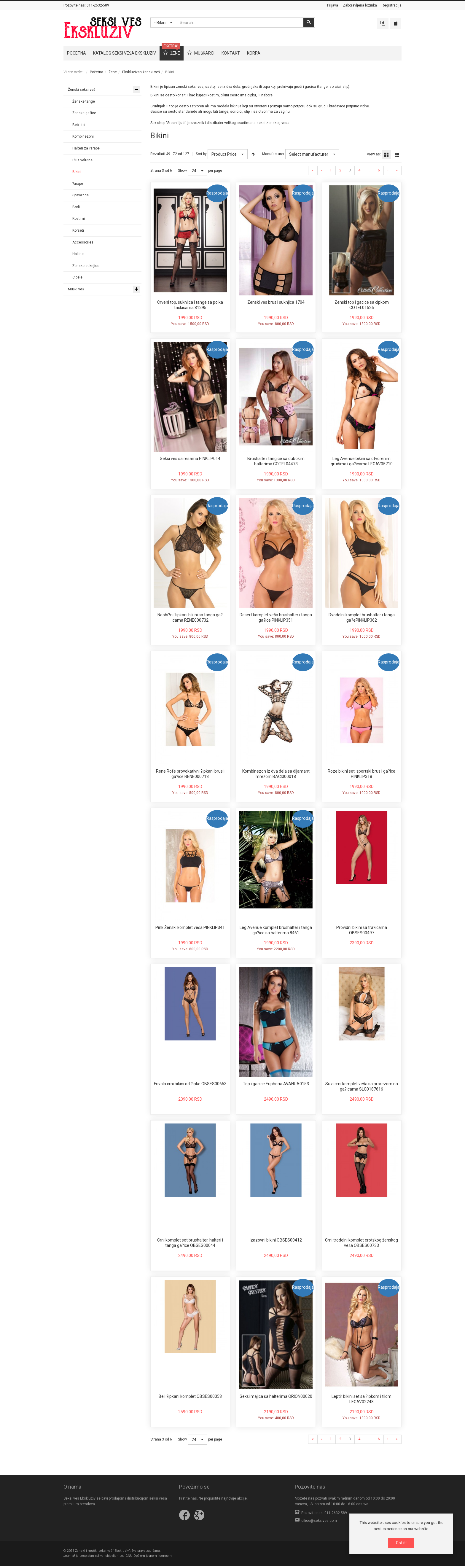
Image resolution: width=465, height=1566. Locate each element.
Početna (96, 72)
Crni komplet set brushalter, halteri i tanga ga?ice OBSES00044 (190, 1243)
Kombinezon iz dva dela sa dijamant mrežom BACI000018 (276, 774)
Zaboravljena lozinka (360, 5)
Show (182, 170)
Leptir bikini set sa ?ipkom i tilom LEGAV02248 (361, 1399)
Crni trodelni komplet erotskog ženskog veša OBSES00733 (361, 1243)
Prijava (332, 5)
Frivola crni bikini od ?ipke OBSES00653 (190, 1083)
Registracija (392, 5)
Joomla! (69, 1556)
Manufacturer (273, 154)
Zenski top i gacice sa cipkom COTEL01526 (362, 305)
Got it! (401, 1542)
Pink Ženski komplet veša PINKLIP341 (190, 927)
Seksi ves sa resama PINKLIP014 (190, 458)
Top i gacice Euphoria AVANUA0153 (276, 1083)
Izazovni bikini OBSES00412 (276, 1240)
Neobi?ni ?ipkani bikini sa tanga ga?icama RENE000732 (190, 617)
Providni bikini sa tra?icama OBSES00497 (361, 930)
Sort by (201, 154)
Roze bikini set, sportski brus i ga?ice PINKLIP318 (361, 774)
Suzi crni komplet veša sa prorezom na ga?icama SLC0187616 (361, 1086)
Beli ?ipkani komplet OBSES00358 (190, 1396)
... (369, 170)
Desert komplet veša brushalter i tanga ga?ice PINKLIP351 (276, 617)
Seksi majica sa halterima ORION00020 (276, 1396)
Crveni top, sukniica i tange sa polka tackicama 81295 (190, 305)
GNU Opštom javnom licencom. (149, 1556)
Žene (113, 72)
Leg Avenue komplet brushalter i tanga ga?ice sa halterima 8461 (276, 930)
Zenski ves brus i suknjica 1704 (276, 302)
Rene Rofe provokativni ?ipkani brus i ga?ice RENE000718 (190, 774)
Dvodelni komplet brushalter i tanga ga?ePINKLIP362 (362, 617)
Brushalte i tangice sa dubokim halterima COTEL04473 (276, 461)
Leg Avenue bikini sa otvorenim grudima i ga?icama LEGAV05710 (362, 461)
